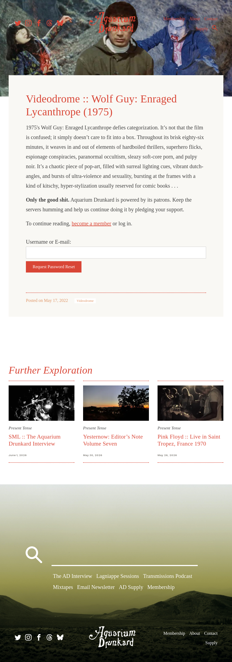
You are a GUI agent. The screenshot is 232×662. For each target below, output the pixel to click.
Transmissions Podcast (167, 576)
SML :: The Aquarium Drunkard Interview (35, 440)
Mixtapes (63, 587)
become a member (91, 223)
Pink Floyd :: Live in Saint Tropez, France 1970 (189, 440)
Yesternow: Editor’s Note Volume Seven (113, 440)
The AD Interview (72, 576)
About (194, 18)
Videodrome (85, 301)
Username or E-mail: (48, 242)
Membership (174, 18)
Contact (211, 18)
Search (214, 27)
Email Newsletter (96, 587)
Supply (202, 28)
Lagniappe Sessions (117, 576)
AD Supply (131, 587)
